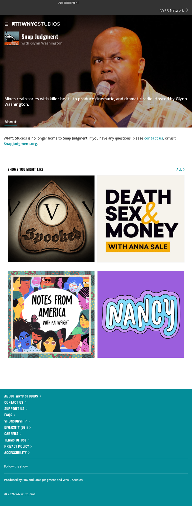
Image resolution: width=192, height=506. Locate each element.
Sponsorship (17, 421)
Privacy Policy (18, 446)
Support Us (15, 408)
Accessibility (17, 452)
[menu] (6, 24)
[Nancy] (140, 315)
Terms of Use (17, 439)
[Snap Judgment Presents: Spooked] (51, 219)
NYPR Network (174, 10)
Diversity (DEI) (17, 427)
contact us (153, 138)
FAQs (9, 414)
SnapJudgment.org (20, 143)
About (10, 122)
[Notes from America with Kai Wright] (51, 315)
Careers (12, 433)
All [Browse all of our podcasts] (180, 169)
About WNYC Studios (22, 395)
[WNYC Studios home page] (42, 24)
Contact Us (15, 402)
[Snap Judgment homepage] (13, 39)
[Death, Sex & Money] (140, 219)
